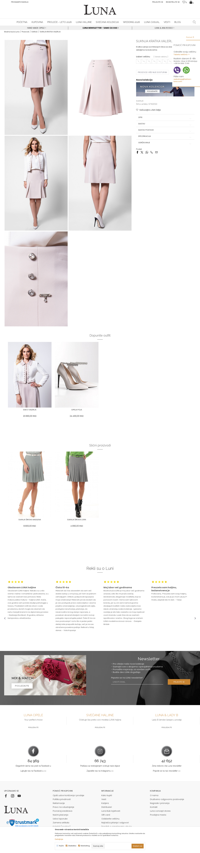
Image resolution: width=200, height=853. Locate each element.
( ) (160, 57)
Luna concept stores (160, 811)
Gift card (105, 814)
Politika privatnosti (62, 799)
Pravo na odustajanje (63, 807)
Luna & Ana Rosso (164, 28)
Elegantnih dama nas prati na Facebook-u (33, 766)
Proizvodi (25, 32)
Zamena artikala (61, 822)
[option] (36, 28)
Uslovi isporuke (60, 818)
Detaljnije (59, 839)
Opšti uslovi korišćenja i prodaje (68, 795)
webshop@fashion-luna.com (183, 80)
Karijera (105, 803)
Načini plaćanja (60, 814)
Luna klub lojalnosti (110, 811)
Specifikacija (165, 136)
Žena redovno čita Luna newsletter (167, 766)
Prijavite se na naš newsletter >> (166, 771)
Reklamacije (59, 803)
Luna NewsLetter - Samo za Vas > (101, 28)
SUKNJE (34, 32)
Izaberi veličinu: (143, 56)
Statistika (72, 846)
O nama (154, 795)
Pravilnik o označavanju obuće (116, 826)
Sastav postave (165, 130)
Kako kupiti (106, 795)
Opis (165, 117)
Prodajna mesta (158, 814)
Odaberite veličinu (110, 818)
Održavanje (165, 143)
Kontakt (154, 807)
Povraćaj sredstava (62, 811)
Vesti (103, 799)
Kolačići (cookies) (61, 826)
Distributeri (106, 807)
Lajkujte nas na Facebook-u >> (33, 771)
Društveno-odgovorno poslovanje (167, 799)
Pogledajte (33, 727)
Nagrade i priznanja (159, 803)
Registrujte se (173, 2)
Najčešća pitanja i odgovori (115, 822)
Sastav (165, 124)
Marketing (85, 846)
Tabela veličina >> (182, 54)
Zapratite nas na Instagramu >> (100, 771)
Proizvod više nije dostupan (152, 72)
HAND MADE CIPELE (36, 28)
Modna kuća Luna (11, 32)
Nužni (61, 846)
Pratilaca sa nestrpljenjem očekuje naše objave (100, 766)
